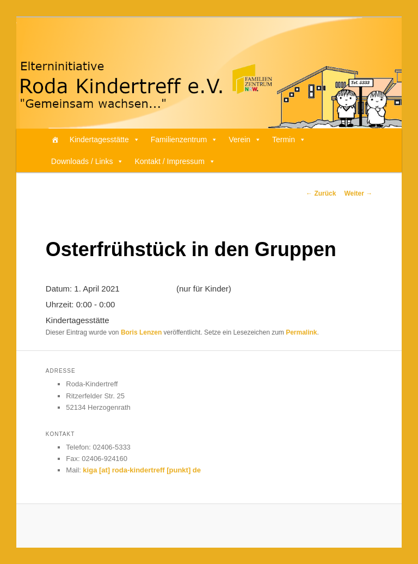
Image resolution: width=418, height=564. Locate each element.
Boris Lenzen (141, 332)
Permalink (301, 332)
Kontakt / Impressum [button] (174, 161)
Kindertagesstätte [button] (105, 139)
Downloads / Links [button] (87, 161)
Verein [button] (245, 139)
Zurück (321, 193)
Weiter (358, 193)
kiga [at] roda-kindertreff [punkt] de (142, 470)
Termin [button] (289, 139)
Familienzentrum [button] (184, 139)
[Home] (55, 139)
